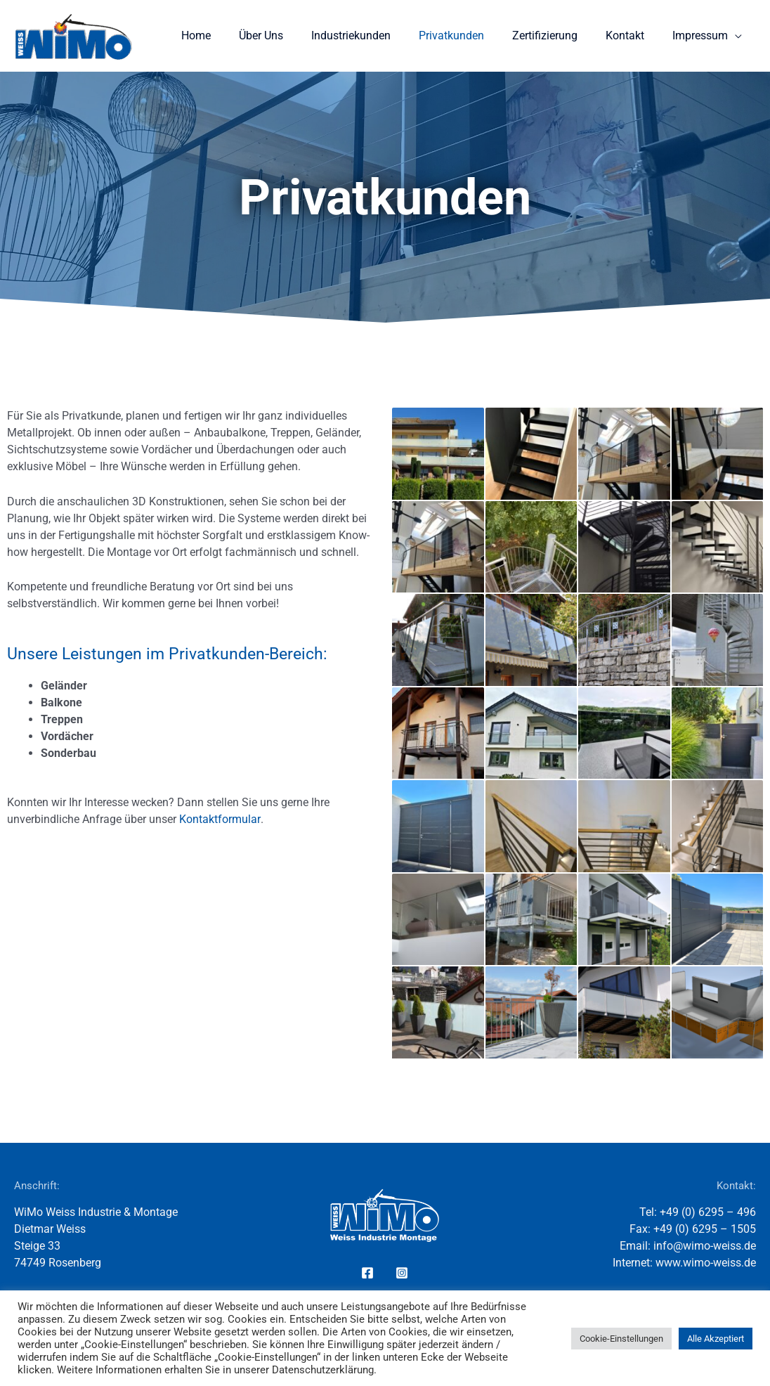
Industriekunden (376, 35)
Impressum (703, 35)
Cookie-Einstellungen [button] (621, 1338)
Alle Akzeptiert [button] (715, 1338)
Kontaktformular (219, 819)
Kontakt (633, 35)
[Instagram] (402, 1273)
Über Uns (292, 35)
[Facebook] (367, 1273)
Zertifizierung (559, 35)
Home (232, 35)
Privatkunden (471, 35)
